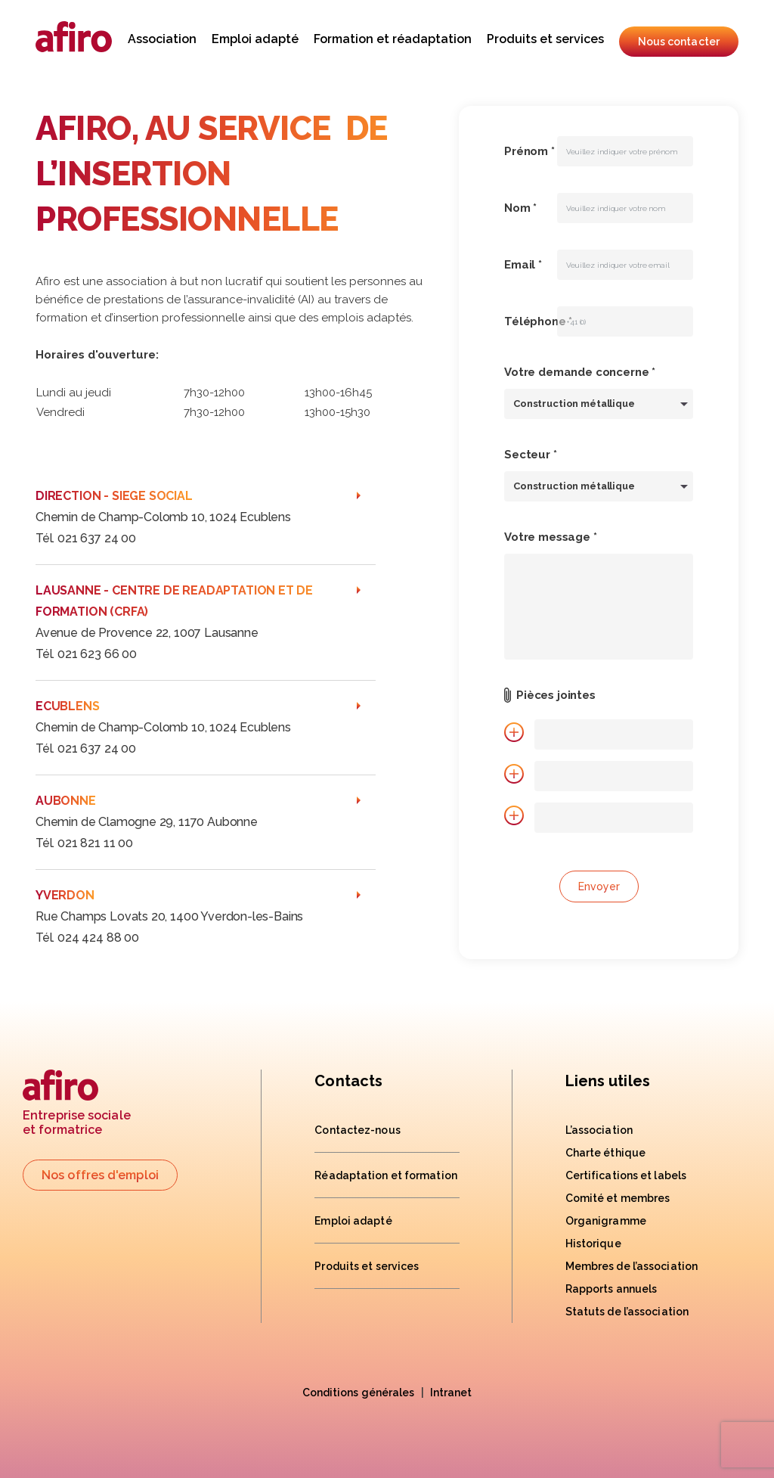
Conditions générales (358, 1392)
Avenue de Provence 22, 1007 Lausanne (147, 633)
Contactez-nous (357, 1130)
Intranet (451, 1392)
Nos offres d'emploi (100, 1175)
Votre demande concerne (579, 372)
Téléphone (538, 321)
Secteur (530, 454)
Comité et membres (617, 1198)
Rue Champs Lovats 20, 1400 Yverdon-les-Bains (169, 916)
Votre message (550, 537)
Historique (593, 1243)
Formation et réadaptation (393, 39)
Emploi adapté (255, 39)
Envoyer (599, 886)
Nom (520, 208)
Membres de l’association (631, 1266)
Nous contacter (679, 42)
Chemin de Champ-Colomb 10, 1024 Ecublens (163, 517)
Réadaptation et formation (385, 1175)
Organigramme (605, 1221)
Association (162, 39)
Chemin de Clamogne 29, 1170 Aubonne (147, 822)
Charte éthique (605, 1153)
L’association (599, 1130)
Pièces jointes (556, 695)
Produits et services (545, 39)
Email (523, 265)
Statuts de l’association (627, 1312)
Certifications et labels (625, 1175)
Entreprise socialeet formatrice (77, 1103)
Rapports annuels (611, 1289)
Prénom (529, 151)
